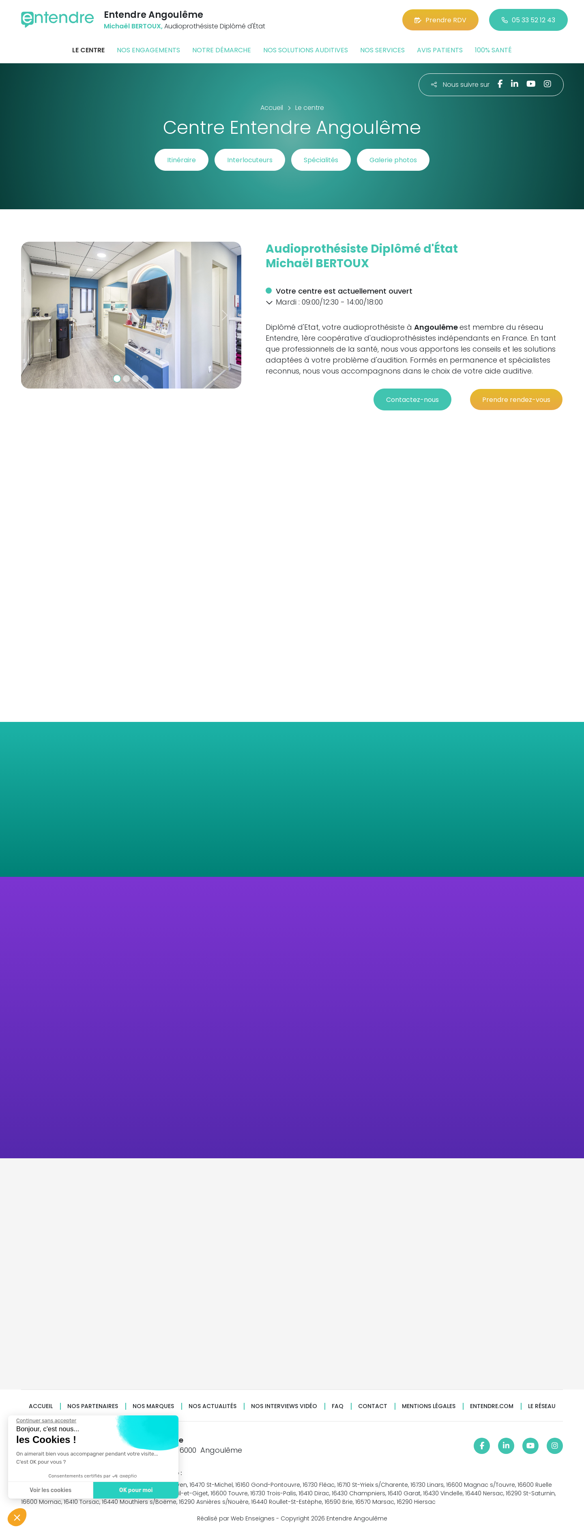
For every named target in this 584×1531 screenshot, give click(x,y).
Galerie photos (393, 160)
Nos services (382, 50)
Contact (372, 1406)
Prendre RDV (440, 20)
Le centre (88, 50)
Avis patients (440, 50)
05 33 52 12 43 (528, 20)
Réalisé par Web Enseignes (236, 1518)
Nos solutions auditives (305, 50)
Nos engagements (148, 50)
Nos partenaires (92, 1406)
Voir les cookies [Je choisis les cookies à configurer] (48, 1490)
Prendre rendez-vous (516, 399)
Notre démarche (221, 50)
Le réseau (542, 1406)
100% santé (493, 50)
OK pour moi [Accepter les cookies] (133, 1490)
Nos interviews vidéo (284, 1406)
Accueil (41, 1406)
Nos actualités (212, 1406)
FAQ (338, 1406)
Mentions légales (428, 1406)
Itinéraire (181, 160)
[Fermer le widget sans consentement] (44, 1421)
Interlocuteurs (250, 160)
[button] (37, 315)
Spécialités (321, 160)
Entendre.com (491, 1406)
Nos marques (153, 1406)
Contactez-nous (412, 399)
